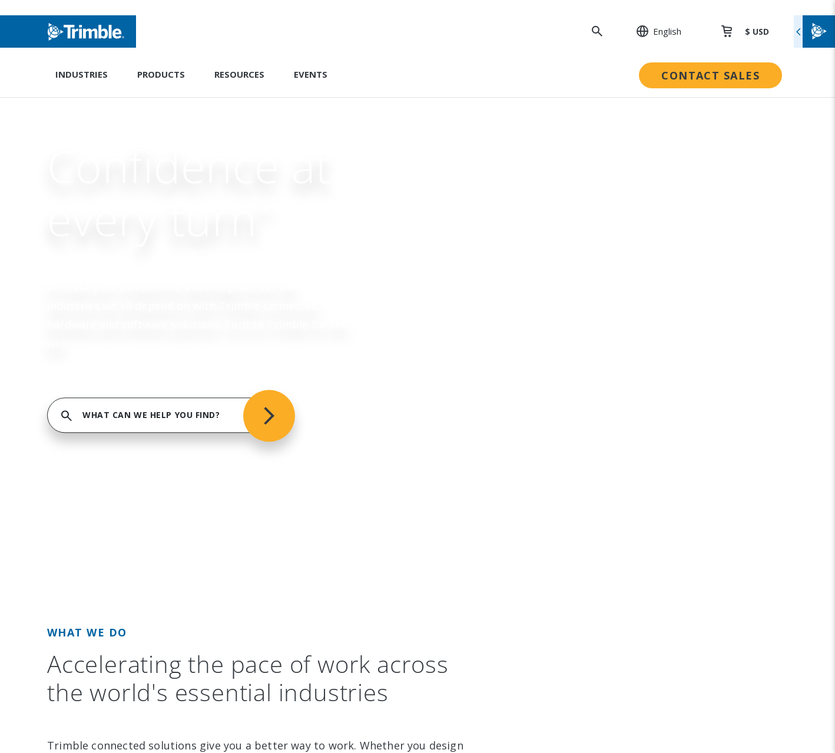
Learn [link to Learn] (621, 395)
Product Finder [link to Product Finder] (292, 395)
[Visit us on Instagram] (119, 540)
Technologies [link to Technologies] (289, 371)
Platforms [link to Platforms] (282, 347)
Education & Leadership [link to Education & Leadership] (485, 323)
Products (161, 74)
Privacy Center (639, 642)
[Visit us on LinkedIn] (96, 540)
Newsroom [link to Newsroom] (111, 347)
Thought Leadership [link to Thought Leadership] (651, 371)
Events (310, 74)
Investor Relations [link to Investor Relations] (126, 298)
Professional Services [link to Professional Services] (654, 323)
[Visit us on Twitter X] (186, 540)
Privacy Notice (639, 662)
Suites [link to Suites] (274, 323)
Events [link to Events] (102, 323)
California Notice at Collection (674, 682)
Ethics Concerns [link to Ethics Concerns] (468, 419)
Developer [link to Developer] (631, 419)
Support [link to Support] (625, 274)
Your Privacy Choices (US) (662, 702)
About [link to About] (100, 274)
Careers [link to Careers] (104, 395)
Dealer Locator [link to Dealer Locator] (640, 298)
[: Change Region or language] (652, 31)
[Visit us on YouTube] (164, 540)
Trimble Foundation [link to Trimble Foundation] (475, 347)
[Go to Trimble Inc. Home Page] (145, 620)
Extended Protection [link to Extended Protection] (653, 347)
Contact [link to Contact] (104, 419)
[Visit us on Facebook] (141, 540)
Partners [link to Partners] (106, 371)
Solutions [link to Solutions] (280, 298)
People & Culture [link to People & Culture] (471, 298)
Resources (239, 74)
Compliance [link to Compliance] (459, 395)
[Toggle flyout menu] (814, 31)
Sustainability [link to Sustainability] (462, 274)
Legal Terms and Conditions (669, 602)
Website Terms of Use (656, 622)
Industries (81, 74)
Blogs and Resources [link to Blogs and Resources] (653, 443)
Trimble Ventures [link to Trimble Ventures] (472, 371)
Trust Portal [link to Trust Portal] (461, 443)
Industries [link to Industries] (282, 274)
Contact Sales (710, 75)
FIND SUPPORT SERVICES (604, 141)
